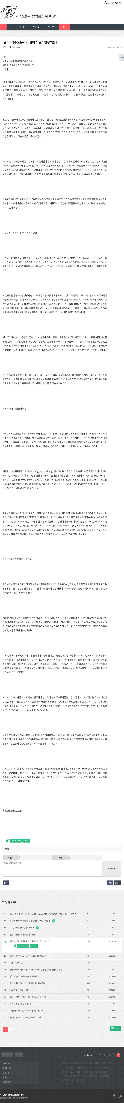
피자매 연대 (7, 1077)
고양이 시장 (7, 1068)
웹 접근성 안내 (7, 1054)
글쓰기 (117, 882)
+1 (109, 1055)
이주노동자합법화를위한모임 (34, 16)
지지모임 (65, 1076)
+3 (114, 1055)
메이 (74, 1076)
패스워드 (60, 857)
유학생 (71, 1072)
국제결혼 (109, 1063)
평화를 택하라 (79, 1080)
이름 (10, 857)
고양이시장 (82, 1076)
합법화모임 (103, 1072)
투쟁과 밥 (6, 1072)
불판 (11, 27)
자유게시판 (9, 903)
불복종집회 (106, 1076)
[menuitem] (11, 27)
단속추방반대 (51, 27)
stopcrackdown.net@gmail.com (14, 1097)
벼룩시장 (92, 1076)
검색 (5, 882)
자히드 (26, 840)
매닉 (4, 47)
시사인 (91, 1068)
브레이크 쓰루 (8, 1082)
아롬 (70, 1076)
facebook (115, 1096)
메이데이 (90, 1072)
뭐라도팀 (66, 1062)
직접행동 (23, 27)
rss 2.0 (121, 1096)
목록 (110, 882)
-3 (99, 1055)
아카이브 (36, 27)
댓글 (9, 47)
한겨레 (78, 1072)
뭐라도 (97, 1063)
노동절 (96, 1072)
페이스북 (65, 1072)
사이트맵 (19, 1054)
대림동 (99, 1068)
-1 (104, 1055)
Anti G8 (99, 1076)
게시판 (64, 27)
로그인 (120, 3)
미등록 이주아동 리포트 (78, 1067)
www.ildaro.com (13, 810)
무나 (88, 914)
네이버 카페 (7, 1063)
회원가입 (110, 3)
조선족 (106, 1067)
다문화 (84, 1072)
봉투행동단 (66, 1080)
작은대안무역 (16, 840)
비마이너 (65, 1067)
